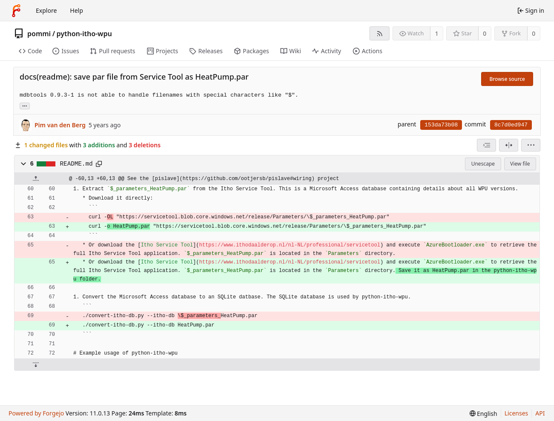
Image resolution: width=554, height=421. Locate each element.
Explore (46, 10)
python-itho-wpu (84, 33)
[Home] (16, 10)
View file (520, 163)
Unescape (483, 163)
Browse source (507, 79)
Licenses (516, 413)
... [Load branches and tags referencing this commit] (24, 105)
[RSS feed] (379, 33)
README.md (76, 163)
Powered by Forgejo (36, 413)
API (540, 413)
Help (76, 10)
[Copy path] (99, 164)
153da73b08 (441, 125)
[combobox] (486, 145)
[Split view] (508, 145)
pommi (39, 33)
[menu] (530, 145)
